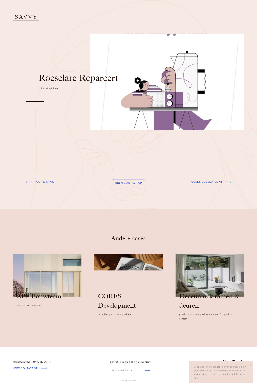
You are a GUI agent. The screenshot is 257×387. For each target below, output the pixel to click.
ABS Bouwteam (39, 296)
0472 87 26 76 (42, 362)
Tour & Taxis (44, 181)
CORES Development (207, 181)
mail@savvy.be (21, 362)
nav (240, 17)
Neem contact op (128, 182)
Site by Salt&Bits (128, 381)
